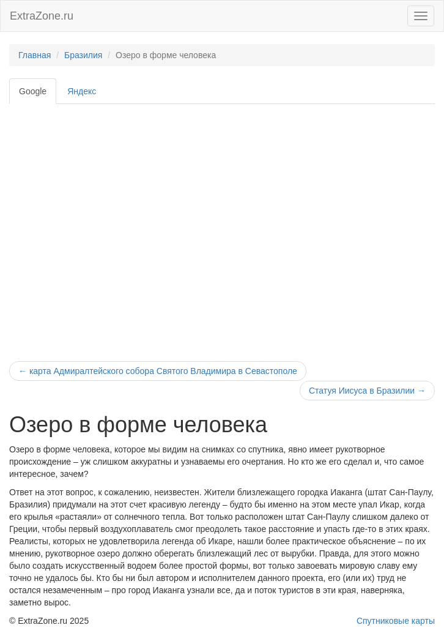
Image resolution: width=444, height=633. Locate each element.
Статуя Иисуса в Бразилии (367, 390)
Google (32, 91)
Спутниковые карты (396, 621)
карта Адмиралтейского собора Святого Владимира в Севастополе (157, 371)
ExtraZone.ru (41, 16)
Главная (34, 55)
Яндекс (81, 91)
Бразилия (83, 55)
